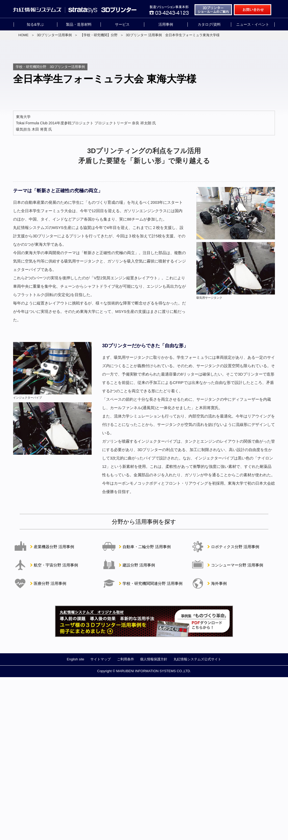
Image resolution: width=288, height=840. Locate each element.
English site (75, 659)
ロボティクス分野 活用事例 (235, 546)
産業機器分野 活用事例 (54, 546)
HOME (23, 35)
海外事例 (219, 583)
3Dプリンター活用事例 (54, 35)
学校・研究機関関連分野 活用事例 (152, 583)
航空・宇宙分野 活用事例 (56, 565)
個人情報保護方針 (153, 659)
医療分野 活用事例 (50, 583)
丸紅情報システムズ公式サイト (197, 659)
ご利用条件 (125, 659)
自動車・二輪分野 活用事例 (147, 546)
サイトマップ (100, 659)
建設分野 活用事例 (139, 565)
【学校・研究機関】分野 (99, 35)
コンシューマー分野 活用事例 (237, 565)
